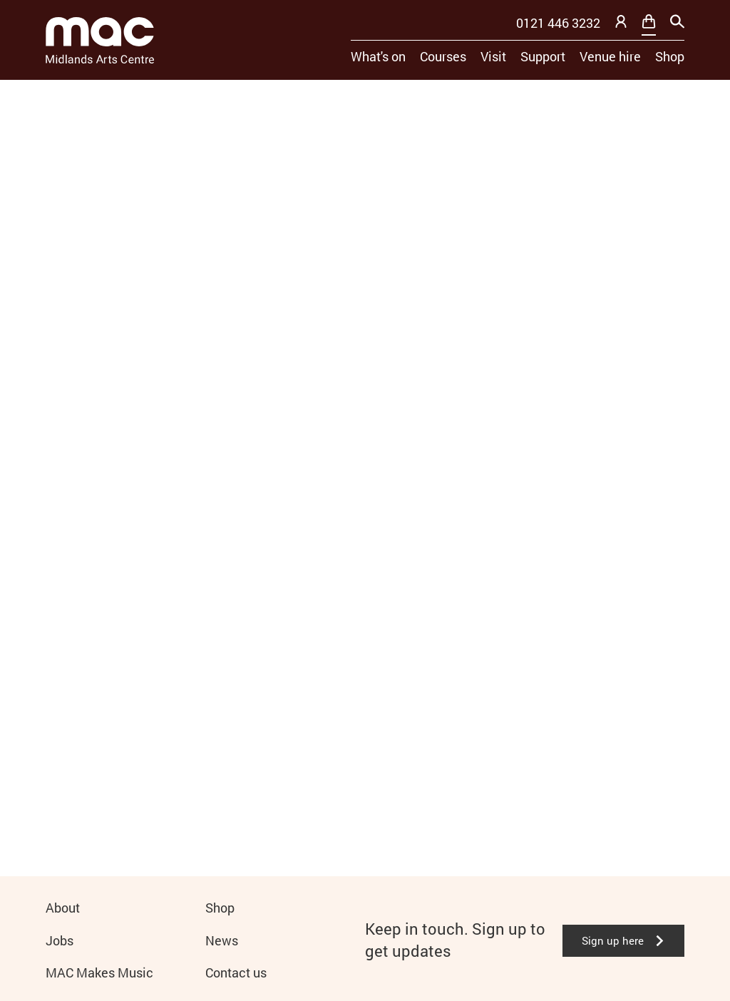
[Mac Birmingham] (100, 40)
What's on (378, 56)
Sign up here (623, 940)
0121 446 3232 (558, 22)
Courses (443, 56)
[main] (365, 455)
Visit (493, 56)
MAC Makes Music (99, 972)
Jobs (59, 940)
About (63, 907)
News (221, 940)
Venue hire (610, 56)
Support (542, 56)
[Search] (677, 21)
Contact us (236, 972)
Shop (669, 56)
